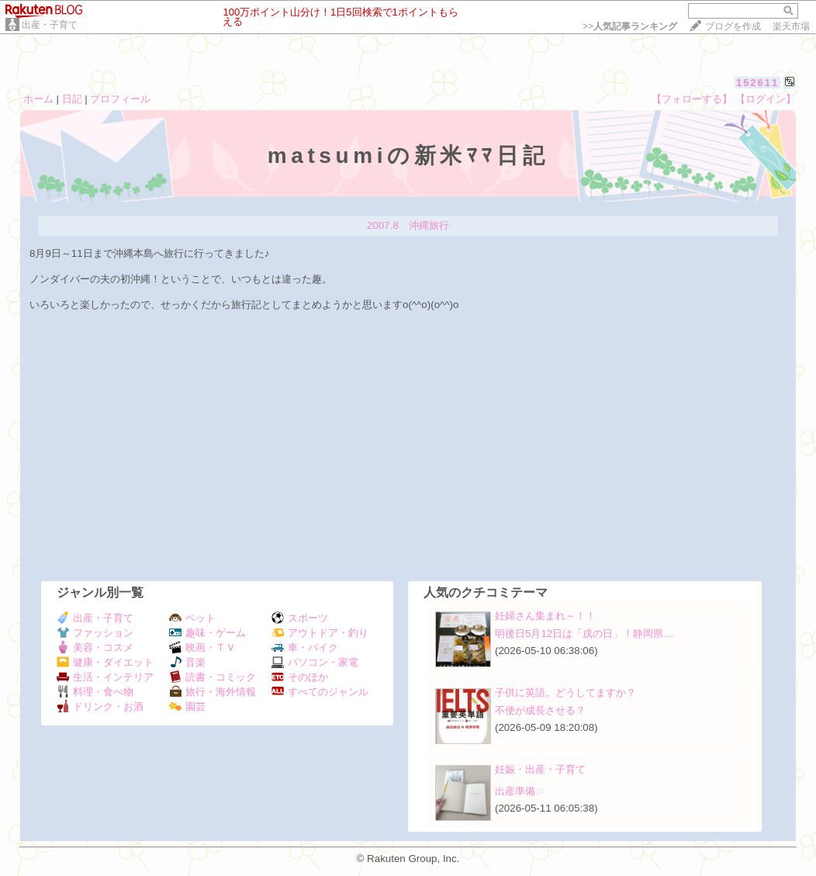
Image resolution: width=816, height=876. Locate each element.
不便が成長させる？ (540, 710)
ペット (192, 618)
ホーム (38, 99)
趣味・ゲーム (207, 633)
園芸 (187, 706)
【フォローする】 (692, 99)
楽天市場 (791, 26)
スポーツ (299, 618)
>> (630, 26)
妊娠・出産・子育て (540, 769)
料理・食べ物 (95, 692)
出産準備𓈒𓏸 (519, 791)
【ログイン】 (765, 99)
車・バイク (304, 647)
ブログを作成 (733, 26)
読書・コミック (212, 677)
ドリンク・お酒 (100, 706)
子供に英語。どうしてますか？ (565, 692)
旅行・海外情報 (212, 692)
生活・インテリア (105, 677)
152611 (757, 82)
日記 (72, 99)
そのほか (299, 677)
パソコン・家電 (314, 662)
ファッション (95, 633)
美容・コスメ (95, 647)
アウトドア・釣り (319, 633)
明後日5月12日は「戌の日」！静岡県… (584, 633)
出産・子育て (50, 24)
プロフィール (120, 99)
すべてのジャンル (319, 692)
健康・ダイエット (105, 662)
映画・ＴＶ (202, 647)
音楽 (187, 662)
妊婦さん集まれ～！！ (545, 616)
